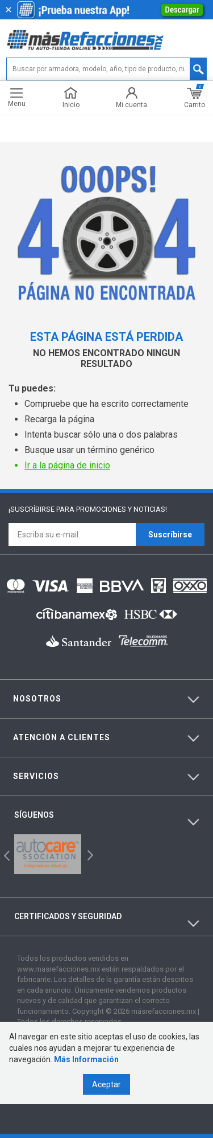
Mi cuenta (131, 97)
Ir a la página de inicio (67, 465)
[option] (47, 854)
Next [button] (89, 854)
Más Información (86, 1059)
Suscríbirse (170, 534)
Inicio (71, 97)
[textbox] (106, 69)
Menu (17, 97)
